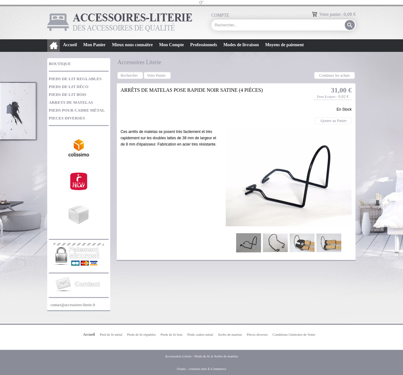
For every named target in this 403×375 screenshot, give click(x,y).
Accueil (70, 44)
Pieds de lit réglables (141, 334)
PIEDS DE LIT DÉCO (68, 86)
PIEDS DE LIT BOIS (67, 94)
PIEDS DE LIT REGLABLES (75, 78)
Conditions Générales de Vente (294, 334)
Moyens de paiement (284, 44)
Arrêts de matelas (230, 334)
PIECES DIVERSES (67, 118)
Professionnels (203, 44)
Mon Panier (94, 44)
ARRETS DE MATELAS (71, 102)
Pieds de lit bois (172, 334)
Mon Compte (171, 44)
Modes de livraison (241, 44)
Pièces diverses (257, 334)
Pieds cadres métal (200, 334)
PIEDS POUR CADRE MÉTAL (77, 110)
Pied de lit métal (111, 334)
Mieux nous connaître (132, 44)
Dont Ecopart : (327, 96)
